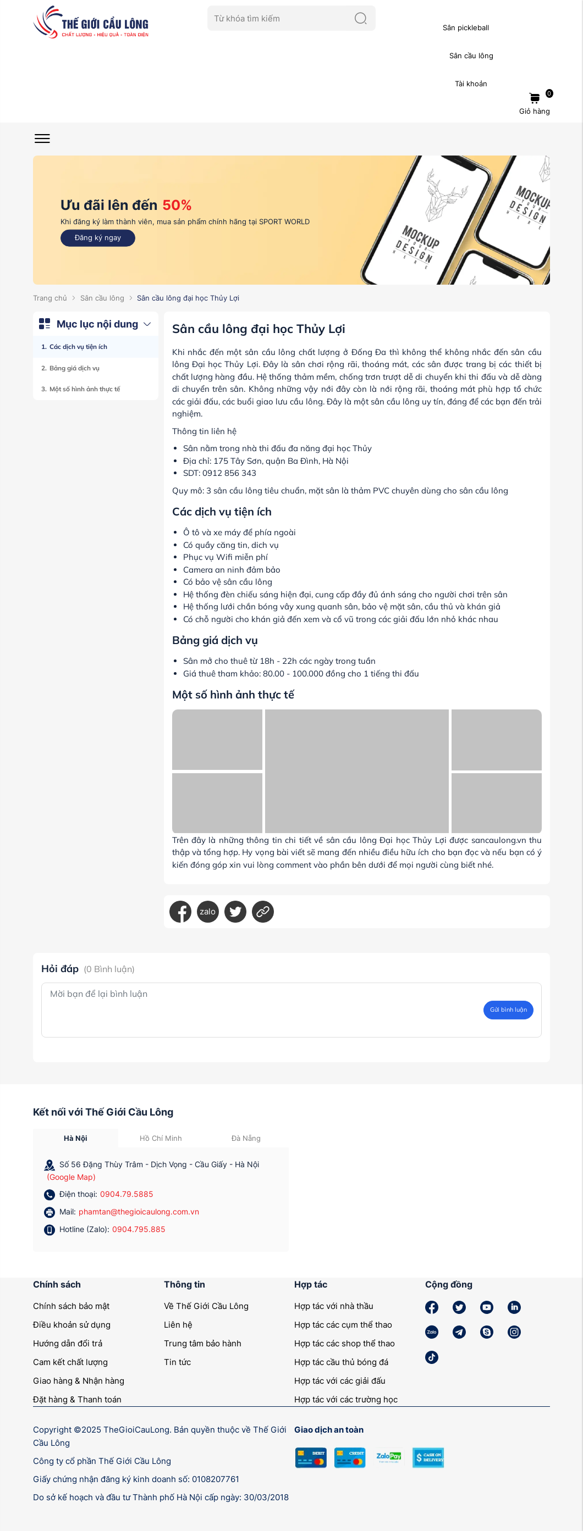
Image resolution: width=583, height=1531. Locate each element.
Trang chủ (50, 297)
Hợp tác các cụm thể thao (343, 1324)
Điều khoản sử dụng (72, 1324)
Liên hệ (178, 1324)
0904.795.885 (139, 1229)
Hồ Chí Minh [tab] (161, 1138)
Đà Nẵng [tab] (246, 1138)
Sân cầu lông (102, 297)
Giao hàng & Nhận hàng (78, 1380)
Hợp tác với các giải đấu (340, 1380)
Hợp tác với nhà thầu (333, 1306)
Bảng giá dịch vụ (75, 368)
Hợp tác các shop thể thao (344, 1343)
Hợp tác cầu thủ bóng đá (341, 1362)
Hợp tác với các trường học (346, 1399)
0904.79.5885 (126, 1194)
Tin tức (177, 1362)
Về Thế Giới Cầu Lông (206, 1306)
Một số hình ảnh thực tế (85, 389)
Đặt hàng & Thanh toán (77, 1399)
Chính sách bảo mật (71, 1306)
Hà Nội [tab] (75, 1138)
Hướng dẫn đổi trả (67, 1343)
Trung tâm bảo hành (202, 1343)
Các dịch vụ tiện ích (78, 346)
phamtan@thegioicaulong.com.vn (139, 1211)
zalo (208, 911)
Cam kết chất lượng (70, 1362)
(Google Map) (71, 1176)
